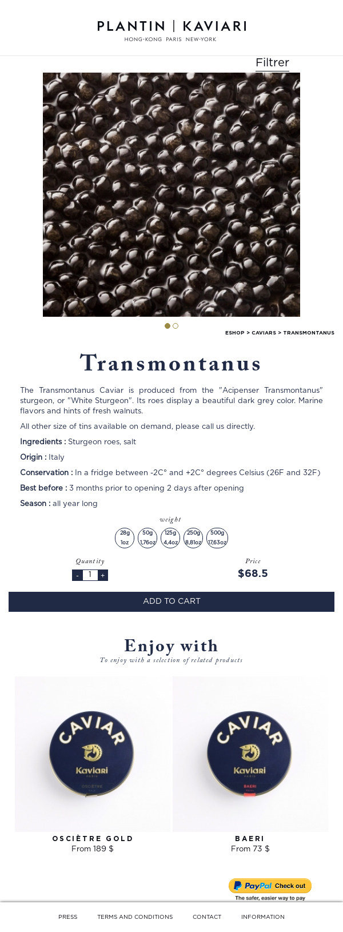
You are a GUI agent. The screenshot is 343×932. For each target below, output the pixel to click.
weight (171, 519)
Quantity (90, 561)
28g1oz (125, 538)
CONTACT (207, 917)
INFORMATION (263, 917)
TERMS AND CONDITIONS (135, 917)
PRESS (67, 917)
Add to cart (172, 602)
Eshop (235, 333)
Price (253, 561)
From (92, 849)
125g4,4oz (170, 538)
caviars (264, 333)
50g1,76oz (147, 538)
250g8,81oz (193, 538)
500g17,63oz (217, 538)
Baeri (250, 838)
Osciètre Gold (92, 838)
